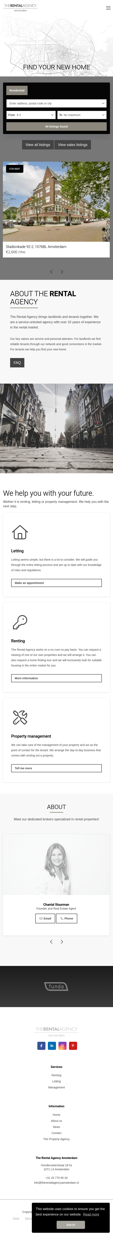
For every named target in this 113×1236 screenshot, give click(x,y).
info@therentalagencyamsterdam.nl (56, 1182)
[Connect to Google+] (62, 1046)
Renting (56, 1075)
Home (56, 1114)
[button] (56, 126)
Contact (56, 1133)
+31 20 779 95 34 (56, 1177)
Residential (17, 90)
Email (45, 918)
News (56, 1127)
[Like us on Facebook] (41, 1046)
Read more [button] (91, 1214)
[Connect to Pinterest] (73, 1046)
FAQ (17, 363)
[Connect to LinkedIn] (52, 1046)
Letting (56, 1081)
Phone (66, 918)
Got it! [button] (71, 1224)
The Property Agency (56, 1139)
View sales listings (72, 145)
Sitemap (29, 1218)
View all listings (38, 145)
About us (56, 1120)
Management (56, 1087)
